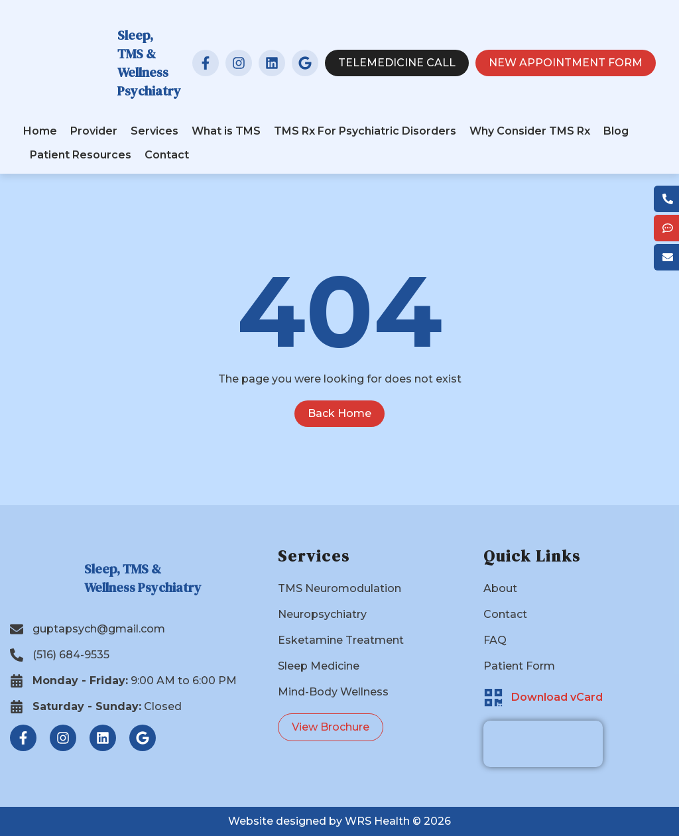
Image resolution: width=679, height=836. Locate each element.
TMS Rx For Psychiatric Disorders (365, 131)
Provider (93, 131)
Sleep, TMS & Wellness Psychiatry (149, 63)
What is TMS (226, 131)
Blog (616, 131)
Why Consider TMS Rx (529, 131)
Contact (167, 155)
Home (40, 131)
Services (154, 131)
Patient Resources (80, 155)
